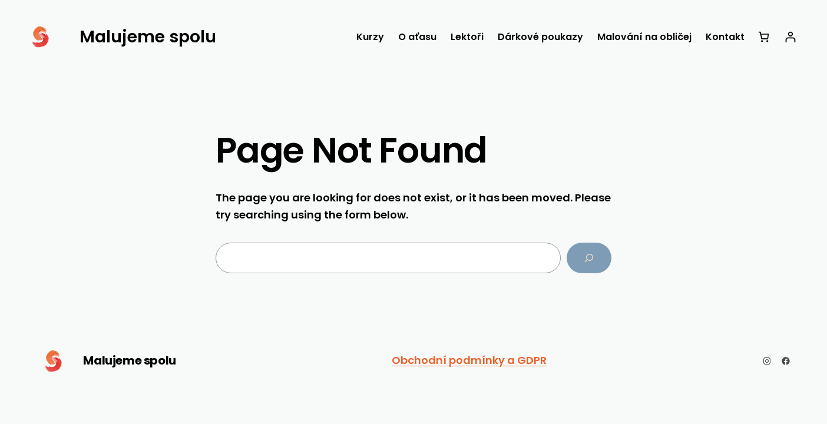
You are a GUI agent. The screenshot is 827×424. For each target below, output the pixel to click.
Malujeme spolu (129, 360)
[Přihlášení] (790, 37)
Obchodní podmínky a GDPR (469, 360)
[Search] (589, 258)
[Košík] (763, 37)
